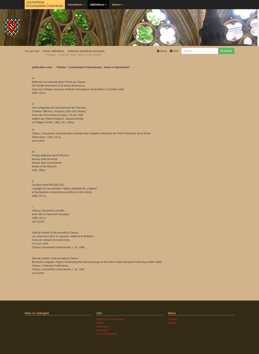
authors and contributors (110, 319)
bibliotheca (98, 4)
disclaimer (102, 330)
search (172, 322)
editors (100, 322)
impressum (102, 326)
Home (162, 51)
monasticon (76, 4)
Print (174, 51)
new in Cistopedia (106, 333)
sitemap (172, 319)
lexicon (117, 4)
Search (226, 50)
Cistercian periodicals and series (86, 51)
